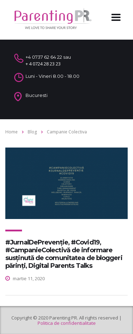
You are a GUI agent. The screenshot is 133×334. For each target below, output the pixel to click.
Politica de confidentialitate (67, 323)
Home (11, 132)
